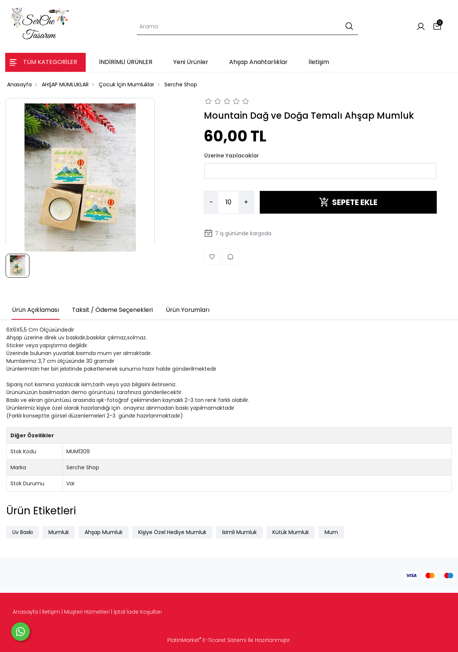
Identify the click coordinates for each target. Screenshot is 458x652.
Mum (331, 532)
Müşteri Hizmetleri (87, 612)
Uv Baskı (22, 532)
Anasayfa (25, 612)
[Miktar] (228, 202)
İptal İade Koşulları (138, 612)
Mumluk (58, 532)
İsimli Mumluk (239, 532)
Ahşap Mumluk (104, 532)
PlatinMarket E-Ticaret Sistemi (206, 640)
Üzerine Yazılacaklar (231, 155)
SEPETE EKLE (348, 202)
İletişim (51, 612)
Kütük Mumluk (290, 532)
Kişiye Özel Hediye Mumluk (172, 532)
